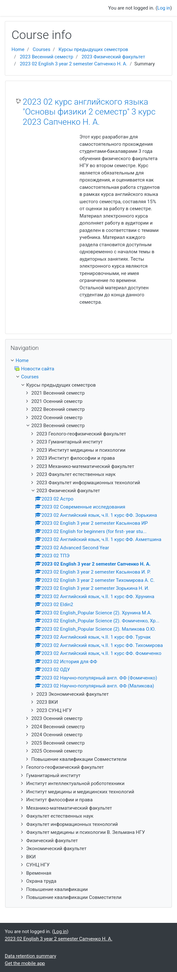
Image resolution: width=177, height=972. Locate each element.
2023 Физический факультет (113, 57)
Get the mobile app (25, 963)
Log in (163, 8)
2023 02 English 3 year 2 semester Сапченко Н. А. (73, 64)
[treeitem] (88, 360)
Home (18, 49)
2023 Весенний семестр (46, 57)
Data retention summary (30, 956)
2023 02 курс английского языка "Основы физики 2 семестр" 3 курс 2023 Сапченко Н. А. (89, 112)
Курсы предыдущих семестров (93, 49)
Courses (41, 49)
